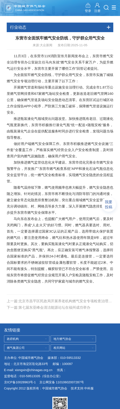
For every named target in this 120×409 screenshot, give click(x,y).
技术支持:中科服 (82, 388)
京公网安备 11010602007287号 (61, 382)
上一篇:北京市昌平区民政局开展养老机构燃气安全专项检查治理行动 (60, 301)
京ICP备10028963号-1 (20, 382)
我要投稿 (108, 204)
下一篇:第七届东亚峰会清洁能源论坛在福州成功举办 (48, 307)
